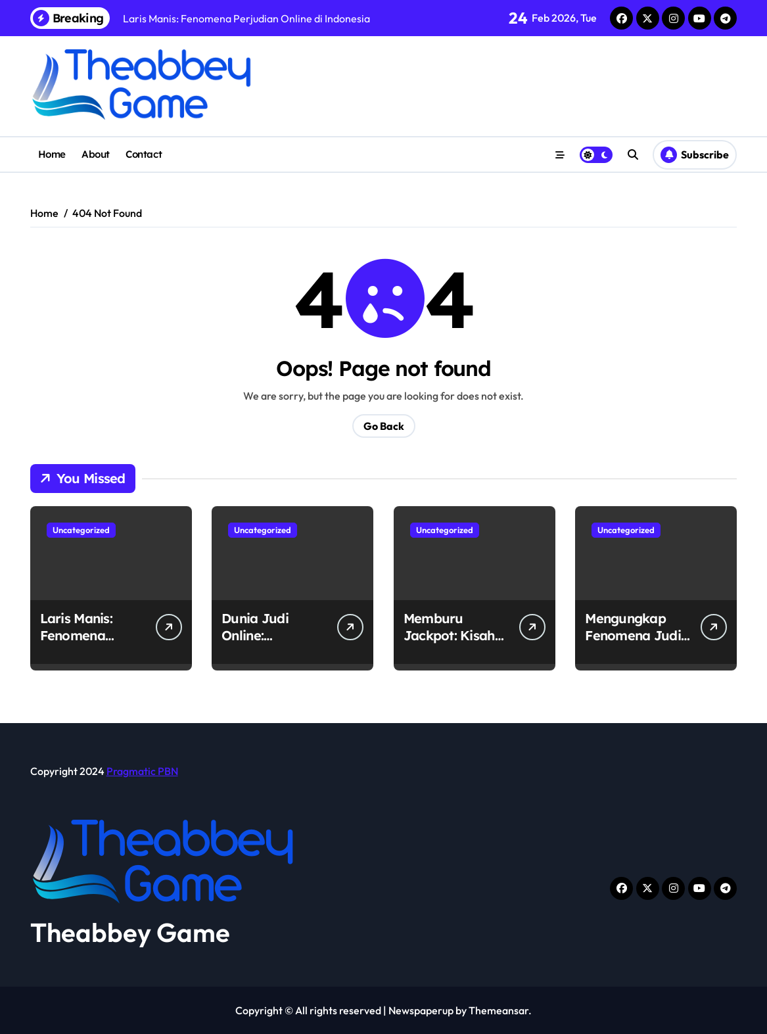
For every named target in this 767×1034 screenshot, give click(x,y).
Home (52, 154)
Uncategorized (81, 530)
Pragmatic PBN (142, 771)
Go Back (383, 426)
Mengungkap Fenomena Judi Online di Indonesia (633, 644)
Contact (144, 154)
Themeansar (498, 1010)
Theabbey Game (130, 932)
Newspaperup (420, 1010)
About (95, 154)
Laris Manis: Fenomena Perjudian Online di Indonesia (91, 644)
